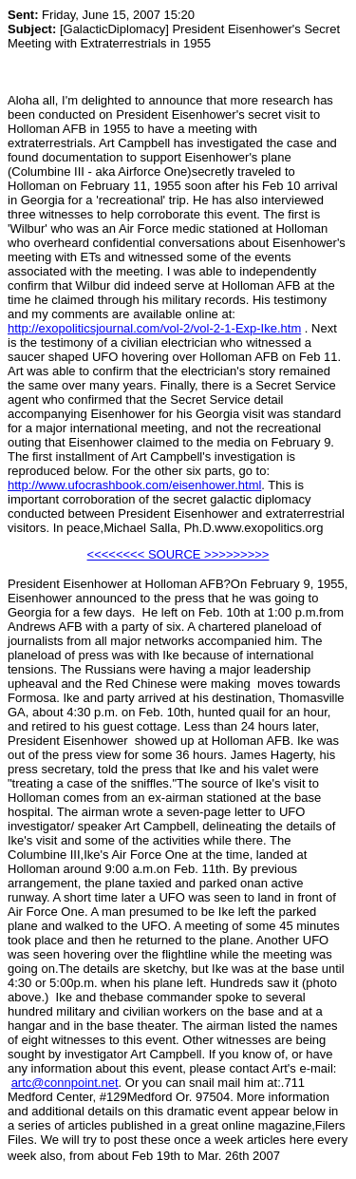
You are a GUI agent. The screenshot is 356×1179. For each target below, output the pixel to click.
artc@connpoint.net (65, 1082)
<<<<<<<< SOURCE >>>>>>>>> (178, 554)
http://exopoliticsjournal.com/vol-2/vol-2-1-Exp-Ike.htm (154, 328)
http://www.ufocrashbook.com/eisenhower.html (134, 485)
